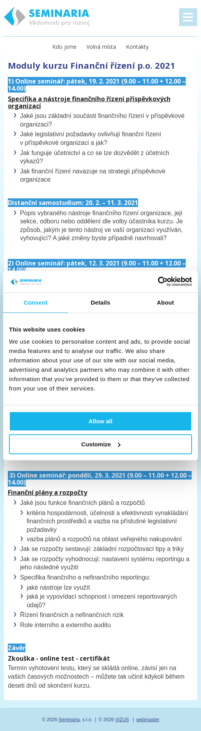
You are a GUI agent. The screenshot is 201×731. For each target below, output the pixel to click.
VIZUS (122, 719)
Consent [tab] (36, 302)
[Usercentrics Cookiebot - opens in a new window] (158, 281)
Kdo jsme (64, 46)
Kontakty (137, 46)
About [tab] (165, 302)
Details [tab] (100, 302)
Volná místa (101, 46)
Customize (100, 444)
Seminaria (69, 719)
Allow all (101, 421)
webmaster (148, 719)
